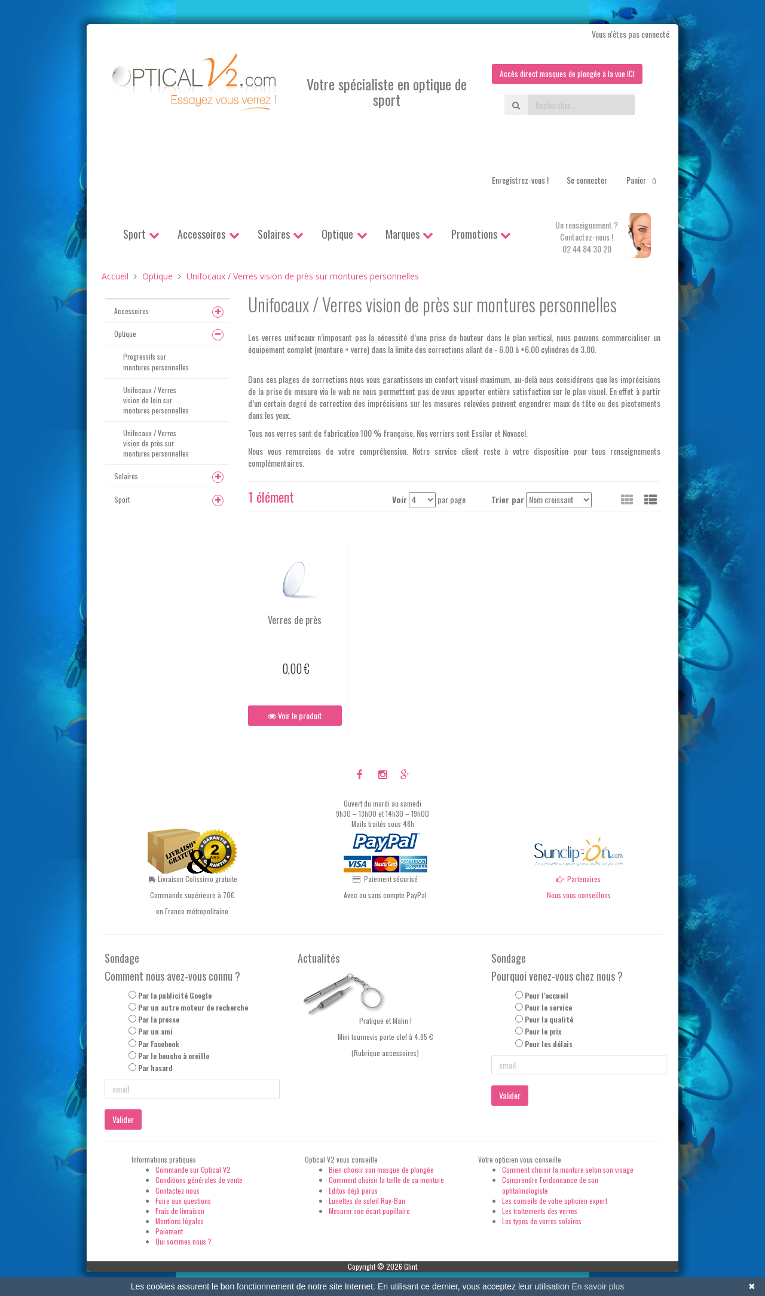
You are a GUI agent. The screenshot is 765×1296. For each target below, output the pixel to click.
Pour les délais (549, 1044)
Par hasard (155, 1068)
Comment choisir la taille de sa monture (386, 1180)
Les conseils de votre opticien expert (554, 1201)
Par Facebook (158, 1044)
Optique (337, 234)
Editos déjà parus (353, 1190)
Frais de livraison (179, 1211)
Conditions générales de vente (199, 1180)
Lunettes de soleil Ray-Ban (367, 1201)
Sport (134, 234)
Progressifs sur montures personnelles (156, 362)
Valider (123, 1120)
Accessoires (201, 234)
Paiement (169, 1232)
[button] (650, 500)
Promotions (474, 234)
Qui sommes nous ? (183, 1242)
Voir (399, 500)
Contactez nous (177, 1190)
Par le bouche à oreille (173, 1056)
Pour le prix (543, 1032)
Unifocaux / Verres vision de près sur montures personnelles (156, 443)
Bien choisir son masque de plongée (381, 1170)
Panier (643, 180)
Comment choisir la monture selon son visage (568, 1170)
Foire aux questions (183, 1201)
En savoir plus (597, 1286)
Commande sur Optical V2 (193, 1170)
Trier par (507, 500)
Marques (402, 234)
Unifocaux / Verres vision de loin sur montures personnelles (156, 400)
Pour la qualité (549, 1020)
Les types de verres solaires (542, 1221)
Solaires (274, 234)
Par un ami (155, 1032)
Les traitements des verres (539, 1211)
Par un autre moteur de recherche (193, 1008)
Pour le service (548, 1008)
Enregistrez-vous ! (520, 180)
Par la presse (158, 1020)
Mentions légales (179, 1221)
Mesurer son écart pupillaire (369, 1211)
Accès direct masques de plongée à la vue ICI (565, 74)
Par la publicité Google (175, 996)
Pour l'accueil (546, 996)
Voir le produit (295, 716)
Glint (410, 1267)
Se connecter (587, 180)
